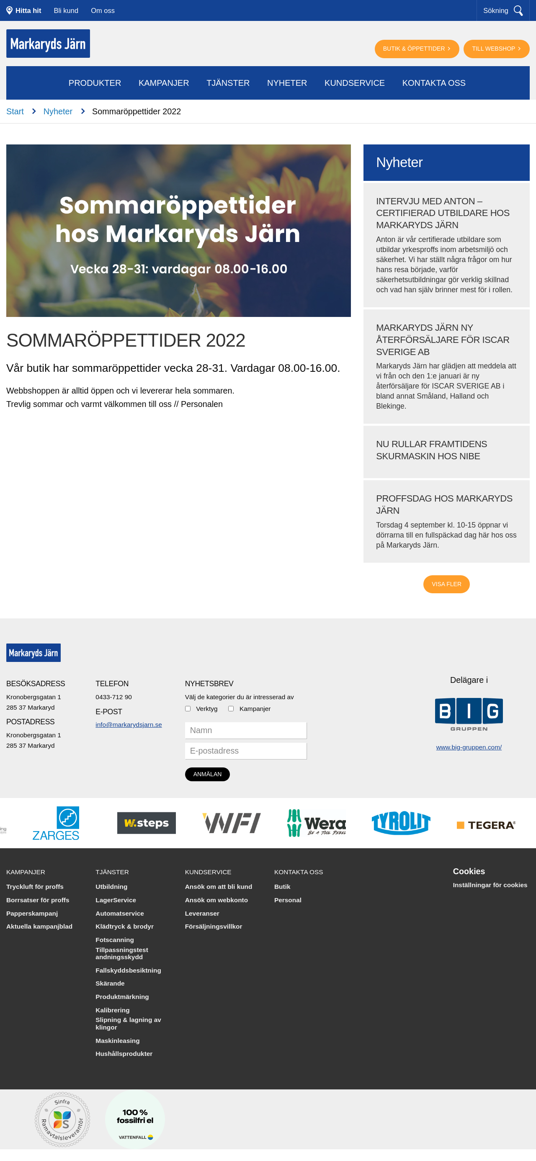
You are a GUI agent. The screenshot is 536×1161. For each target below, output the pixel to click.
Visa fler (446, 584)
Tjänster (228, 83)
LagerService (115, 900)
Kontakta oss (434, 83)
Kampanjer (164, 83)
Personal (288, 900)
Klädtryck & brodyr (124, 926)
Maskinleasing (117, 1040)
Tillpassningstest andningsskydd (121, 953)
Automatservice (119, 913)
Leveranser (202, 913)
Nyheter (287, 83)
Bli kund (66, 10)
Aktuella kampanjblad (39, 926)
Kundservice (355, 83)
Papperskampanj (32, 913)
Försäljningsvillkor (213, 926)
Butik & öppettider (415, 48)
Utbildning (111, 886)
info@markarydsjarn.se (128, 724)
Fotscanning (114, 939)
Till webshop (494, 48)
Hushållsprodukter (123, 1053)
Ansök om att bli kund (219, 886)
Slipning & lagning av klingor (128, 1023)
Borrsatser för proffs (38, 900)
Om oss (103, 10)
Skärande (109, 983)
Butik (282, 886)
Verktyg (206, 708)
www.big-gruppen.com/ (469, 747)
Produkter (95, 83)
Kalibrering (112, 1010)
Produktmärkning (122, 996)
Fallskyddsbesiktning (128, 970)
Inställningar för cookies (490, 884)
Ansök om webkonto (216, 900)
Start (15, 111)
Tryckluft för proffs (35, 886)
